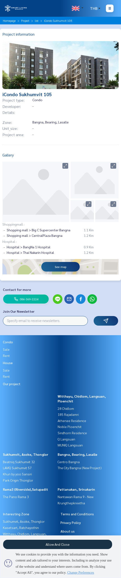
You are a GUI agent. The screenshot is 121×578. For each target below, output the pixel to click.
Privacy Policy (70, 522)
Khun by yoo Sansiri (17, 474)
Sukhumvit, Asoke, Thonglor (25, 454)
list (36, 20)
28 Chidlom (66, 408)
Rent (6, 355)
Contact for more (17, 289)
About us (67, 531)
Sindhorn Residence (72, 433)
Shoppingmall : (13, 224)
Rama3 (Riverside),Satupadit (25, 489)
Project (25, 20)
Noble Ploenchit (70, 426)
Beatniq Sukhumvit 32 (19, 462)
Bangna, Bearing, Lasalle (77, 454)
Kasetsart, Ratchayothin (21, 527)
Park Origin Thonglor (18, 480)
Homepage (9, 20)
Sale (6, 349)
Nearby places (14, 216)
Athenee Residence (72, 420)
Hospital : (9, 241)
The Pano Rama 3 (16, 497)
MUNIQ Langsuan (70, 445)
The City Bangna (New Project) (80, 468)
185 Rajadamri (68, 414)
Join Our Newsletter (19, 311)
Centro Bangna (69, 462)
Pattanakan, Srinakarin (76, 489)
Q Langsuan (66, 439)
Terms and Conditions (77, 514)
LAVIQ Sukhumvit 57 (17, 468)
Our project (11, 384)
